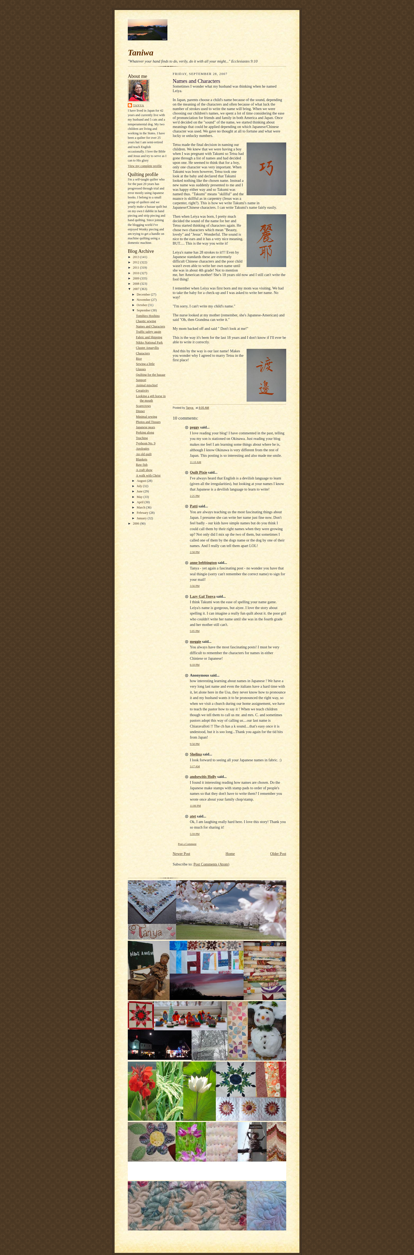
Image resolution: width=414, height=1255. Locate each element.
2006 (136, 523)
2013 (136, 257)
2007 (136, 289)
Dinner (140, 411)
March (141, 507)
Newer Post (181, 854)
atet (193, 816)
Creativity (142, 390)
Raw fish (142, 465)
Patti (193, 506)
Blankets (141, 459)
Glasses (141, 369)
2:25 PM (195, 496)
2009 (136, 278)
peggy (194, 427)
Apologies (142, 448)
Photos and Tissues (148, 422)
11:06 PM (195, 805)
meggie (195, 641)
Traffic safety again (148, 332)
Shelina (196, 754)
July (140, 486)
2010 (136, 273)
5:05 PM (195, 631)
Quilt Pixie (198, 472)
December (144, 294)
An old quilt (144, 454)
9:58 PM (195, 744)
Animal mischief (147, 385)
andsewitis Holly (203, 776)
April (140, 502)
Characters (143, 353)
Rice (139, 358)
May (140, 497)
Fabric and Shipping (149, 337)
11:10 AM (195, 462)
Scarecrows (143, 406)
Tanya (138, 105)
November (144, 300)
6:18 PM (195, 664)
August (142, 481)
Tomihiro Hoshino (148, 316)
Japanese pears (145, 427)
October (142, 305)
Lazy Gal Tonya (202, 596)
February (143, 513)
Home (230, 854)
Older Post (278, 854)
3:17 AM (195, 766)
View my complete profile (145, 166)
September (144, 310)
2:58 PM (195, 552)
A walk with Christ (148, 475)
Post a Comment (187, 844)
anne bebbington (203, 562)
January (142, 518)
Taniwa (140, 52)
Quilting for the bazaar (151, 375)
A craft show (144, 470)
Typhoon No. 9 (146, 443)
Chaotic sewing (146, 321)
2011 (136, 267)
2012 (136, 262)
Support (141, 380)
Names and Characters (150, 326)
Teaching (142, 438)
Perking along (145, 432)
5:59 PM (195, 834)
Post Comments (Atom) (211, 864)
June (140, 491)
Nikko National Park (149, 342)
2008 (136, 284)
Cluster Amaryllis (147, 348)
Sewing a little (145, 364)
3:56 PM (195, 585)
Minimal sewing (146, 417)
